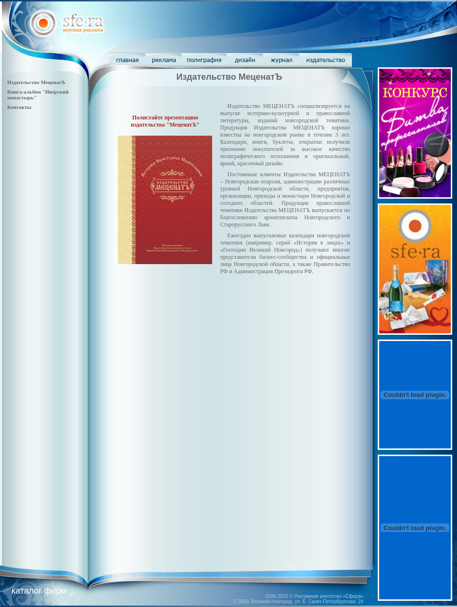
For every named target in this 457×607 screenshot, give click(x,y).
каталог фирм (38, 591)
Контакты (19, 107)
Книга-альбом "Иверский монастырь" (38, 94)
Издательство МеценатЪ (36, 82)
